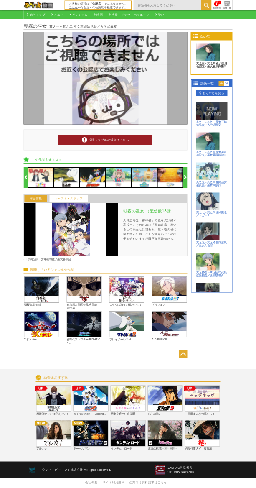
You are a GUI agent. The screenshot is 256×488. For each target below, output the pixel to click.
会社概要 (91, 482)
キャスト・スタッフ (69, 198)
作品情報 (36, 198)
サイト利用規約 (114, 482)
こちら (73, 7)
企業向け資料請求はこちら (148, 482)
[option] (41, 177)
